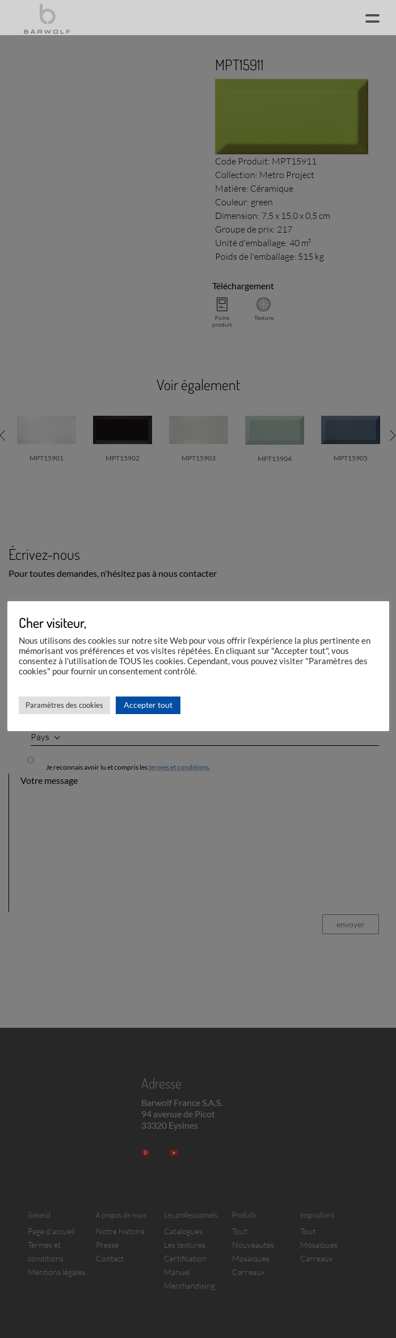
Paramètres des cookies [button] (64, 705)
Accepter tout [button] (148, 705)
